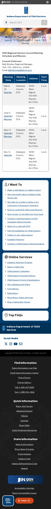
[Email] (20, 343)
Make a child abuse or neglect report (24, 190)
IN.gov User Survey (24, 406)
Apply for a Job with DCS (18, 226)
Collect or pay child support (20, 235)
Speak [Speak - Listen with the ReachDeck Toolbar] (24, 500)
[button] (48, 2)
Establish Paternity (15, 239)
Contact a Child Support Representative (25, 244)
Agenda (8, 92)
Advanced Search (24, 411)
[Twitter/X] (6, 343)
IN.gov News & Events (24, 449)
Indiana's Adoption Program (19, 262)
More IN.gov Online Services (20, 297)
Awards (24, 468)
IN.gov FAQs (24, 425)
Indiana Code (24, 459)
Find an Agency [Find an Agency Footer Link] (24, 382)
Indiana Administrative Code (24, 463)
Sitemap (24, 420)
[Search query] (25, 22)
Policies (24, 416)
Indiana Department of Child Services (26, 16)
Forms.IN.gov (13, 289)
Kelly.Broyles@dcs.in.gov (20, 70)
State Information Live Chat (24, 368)
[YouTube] (15, 343)
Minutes (8, 119)
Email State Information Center (24, 373)
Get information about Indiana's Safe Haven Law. (24, 196)
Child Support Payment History (21, 275)
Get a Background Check (18, 284)
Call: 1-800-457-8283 (24, 387)
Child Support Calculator (18, 271)
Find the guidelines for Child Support (24, 231)
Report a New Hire (15, 267)
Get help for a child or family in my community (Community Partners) (23, 204)
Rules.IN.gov (12, 293)
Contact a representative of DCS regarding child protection (22, 220)
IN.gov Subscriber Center (18, 302)
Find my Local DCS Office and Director (24, 210)
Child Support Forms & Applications (23, 280)
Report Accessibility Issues (24, 493)
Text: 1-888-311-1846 (24, 392)
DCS (10, 37)
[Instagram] (10, 343)
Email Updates (24, 454)
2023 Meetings (23, 40)
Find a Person (24, 377)
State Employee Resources (24, 430)
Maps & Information (24, 444)
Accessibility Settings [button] (24, 488)
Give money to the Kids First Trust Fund (25, 214)
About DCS (22, 37)
